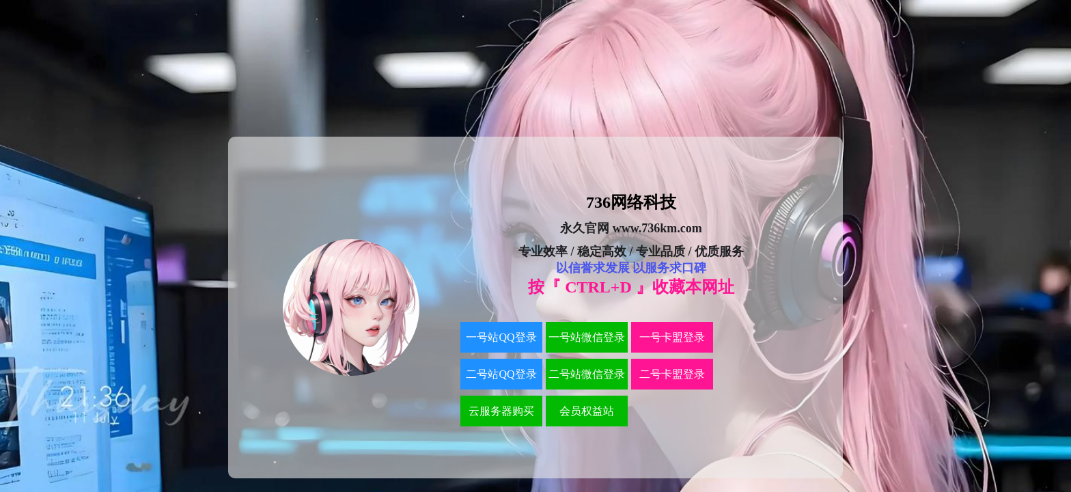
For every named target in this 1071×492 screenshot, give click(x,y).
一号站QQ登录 (501, 337)
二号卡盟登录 (672, 374)
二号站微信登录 (586, 374)
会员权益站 (586, 411)
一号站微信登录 (586, 337)
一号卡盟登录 (672, 337)
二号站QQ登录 (501, 374)
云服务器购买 (501, 411)
